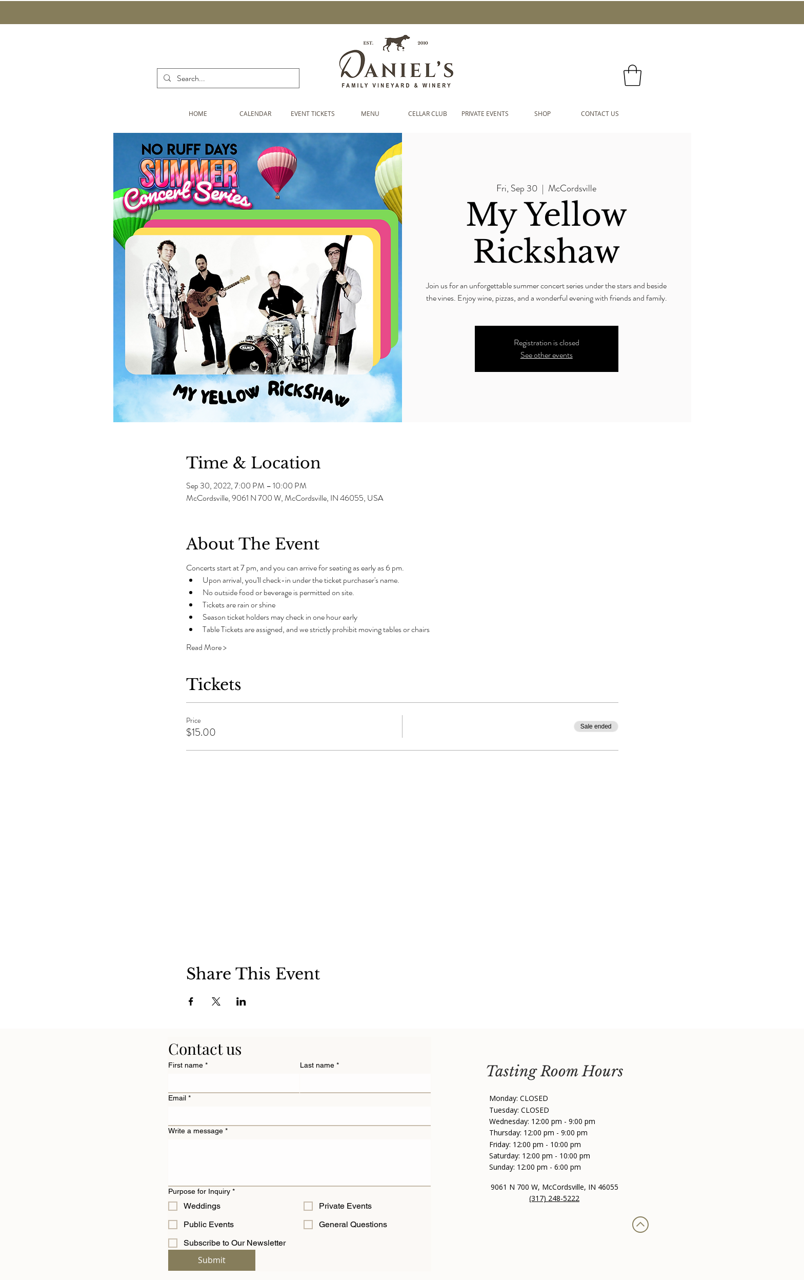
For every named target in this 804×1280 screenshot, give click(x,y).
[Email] (296, 1116)
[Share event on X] (216, 1001)
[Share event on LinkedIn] (241, 1001)
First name (188, 1065)
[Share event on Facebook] (191, 1001)
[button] (632, 75)
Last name (319, 1065)
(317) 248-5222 (554, 1198)
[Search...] (227, 78)
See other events (546, 355)
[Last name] (362, 1083)
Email (179, 1098)
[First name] (230, 1083)
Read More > (206, 647)
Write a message (198, 1131)
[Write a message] (299, 1162)
